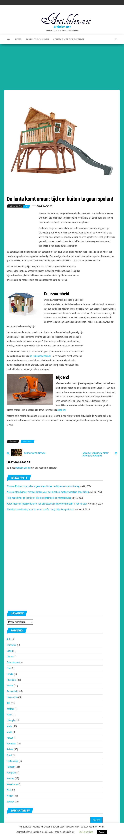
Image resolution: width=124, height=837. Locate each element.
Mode (9, 726)
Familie (10, 674)
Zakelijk (10, 801)
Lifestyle (11, 720)
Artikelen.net (62, 27)
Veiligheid (11, 772)
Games (10, 685)
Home (18, 39)
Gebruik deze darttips (34, 453)
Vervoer (10, 778)
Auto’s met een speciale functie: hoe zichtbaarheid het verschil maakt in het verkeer (47, 503)
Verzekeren (12, 784)
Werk (9, 790)
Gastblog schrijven (37, 39)
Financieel (11, 679)
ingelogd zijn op (23, 467)
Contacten (11, 645)
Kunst (9, 714)
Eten (9, 668)
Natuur (10, 737)
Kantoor (10, 708)
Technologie (12, 761)
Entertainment (13, 662)
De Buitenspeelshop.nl (40, 356)
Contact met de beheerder (68, 39)
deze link (61, 409)
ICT (8, 703)
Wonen (10, 795)
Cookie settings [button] (86, 832)
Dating (10, 650)
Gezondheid (12, 691)
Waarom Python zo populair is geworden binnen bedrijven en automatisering (43, 486)
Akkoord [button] (102, 832)
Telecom (11, 766)
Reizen (10, 749)
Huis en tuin (27, 441)
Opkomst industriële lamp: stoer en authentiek (95, 454)
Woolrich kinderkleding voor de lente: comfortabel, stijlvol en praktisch (40, 509)
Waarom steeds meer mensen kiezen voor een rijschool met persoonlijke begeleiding (48, 492)
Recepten (11, 743)
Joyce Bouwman (44, 206)
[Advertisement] (62, 67)
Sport (9, 755)
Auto (9, 639)
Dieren (10, 656)
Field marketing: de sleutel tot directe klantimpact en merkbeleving (39, 497)
